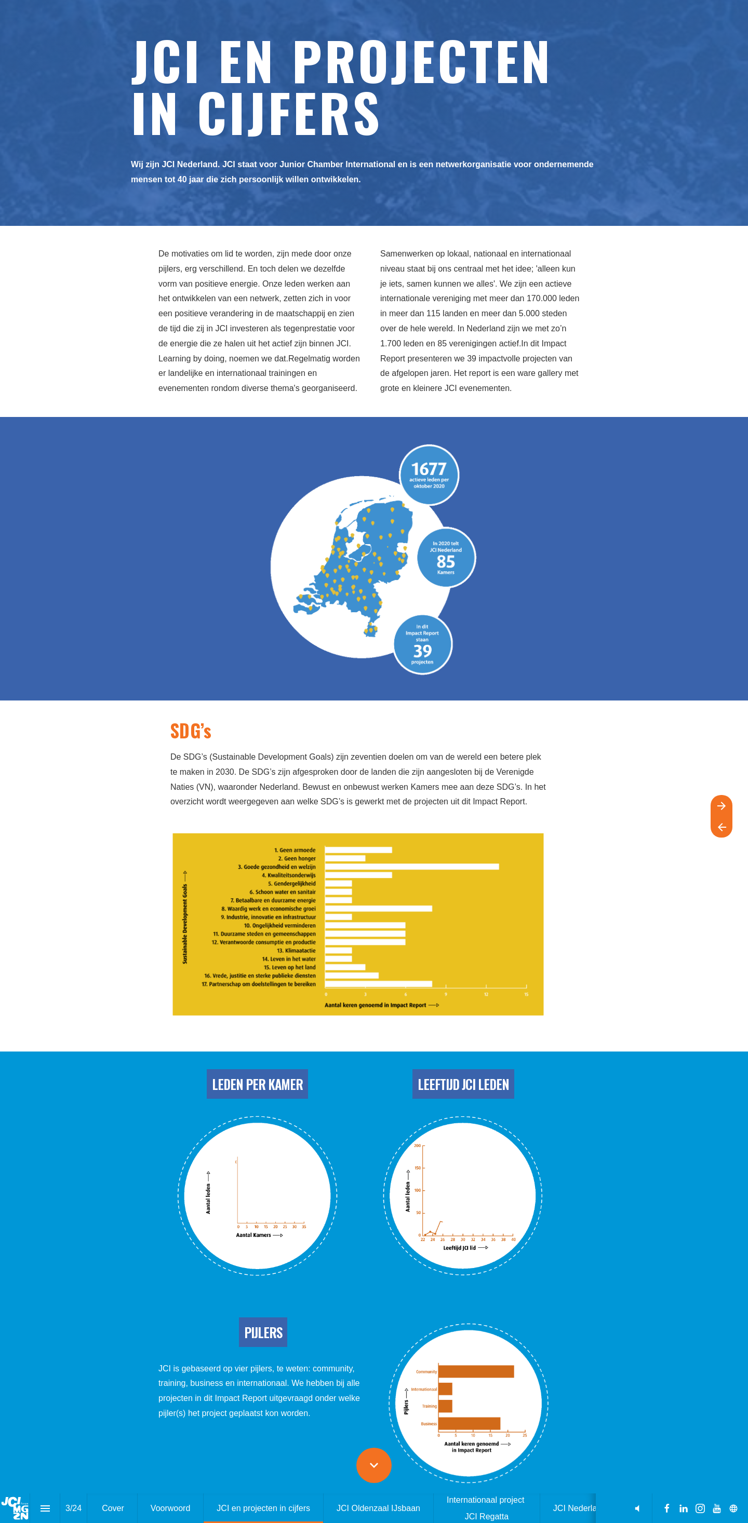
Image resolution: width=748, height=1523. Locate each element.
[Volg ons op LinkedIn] (683, 1508)
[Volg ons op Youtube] (717, 1508)
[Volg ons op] (733, 1508)
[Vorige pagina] (721, 827)
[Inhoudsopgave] (45, 1508)
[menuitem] (113, 1508)
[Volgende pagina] (721, 805)
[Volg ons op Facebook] (667, 1508)
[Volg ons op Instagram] (700, 1508)
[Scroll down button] (374, 1465)
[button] (637, 1508)
